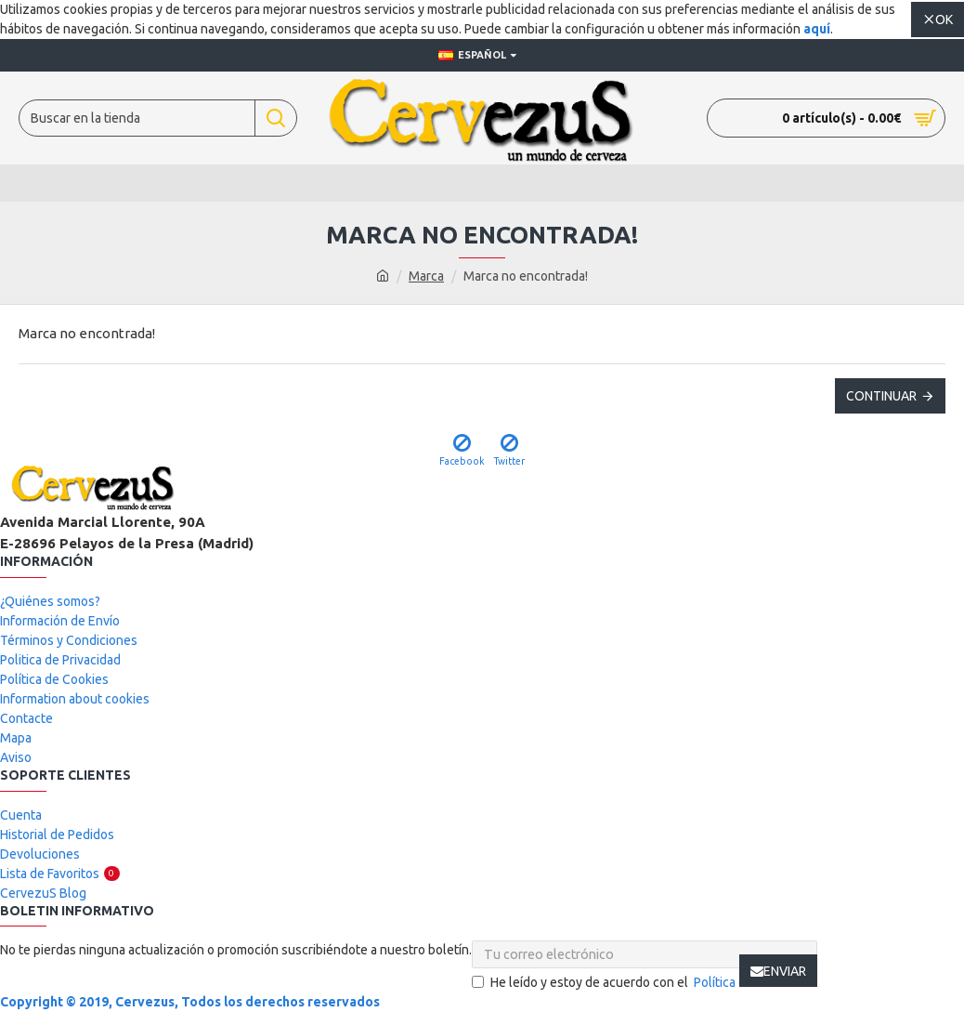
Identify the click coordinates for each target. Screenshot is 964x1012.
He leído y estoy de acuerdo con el (644, 982)
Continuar (881, 395)
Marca (426, 276)
